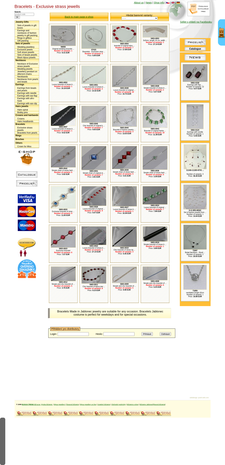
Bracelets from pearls (27, 133)
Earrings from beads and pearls (26, 89)
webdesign (193, 398)
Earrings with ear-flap (27, 96)
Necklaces (21, 60)
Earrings (20, 84)
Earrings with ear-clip (27, 103)
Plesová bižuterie (159, 404)
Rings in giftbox (24, 38)
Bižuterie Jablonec (146, 404)
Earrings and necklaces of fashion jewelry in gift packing (27, 33)
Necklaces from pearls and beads (27, 80)
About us (139, 2)
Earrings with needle (27, 93)
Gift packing (22, 40)
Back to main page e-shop (79, 16)
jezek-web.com (203, 398)
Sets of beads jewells (27, 55)
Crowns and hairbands (27, 115)
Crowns (21, 119)
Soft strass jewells (25, 52)
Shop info (159, 2)
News (149, 2)
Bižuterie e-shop (132, 404)
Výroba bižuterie (47, 404)
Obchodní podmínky (118, 404)
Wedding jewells (25, 69)
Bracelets (20, 124)
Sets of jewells (23, 43)
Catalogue (195, 48)
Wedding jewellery (25, 47)
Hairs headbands (25, 121)
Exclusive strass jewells (25, 128)
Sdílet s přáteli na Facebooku (196, 22)
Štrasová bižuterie (72, 404)
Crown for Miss (24, 146)
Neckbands (22, 76)
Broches (20, 139)
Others (19, 143)
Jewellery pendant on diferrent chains (27, 72)
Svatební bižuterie (104, 404)
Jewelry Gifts (22, 22)
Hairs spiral (22, 110)
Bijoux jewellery (59, 404)
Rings (18, 135)
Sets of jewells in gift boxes (27, 26)
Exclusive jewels (25, 49)
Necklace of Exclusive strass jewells (27, 65)
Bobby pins (22, 112)
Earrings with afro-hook (25, 99)
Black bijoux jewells (26, 57)
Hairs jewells (22, 106)
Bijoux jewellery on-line (88, 404)
